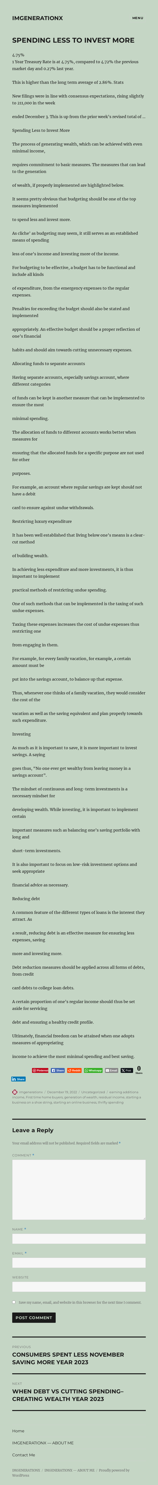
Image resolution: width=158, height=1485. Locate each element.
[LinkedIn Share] (18, 1079)
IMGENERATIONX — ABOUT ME (43, 1443)
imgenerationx (31, 1092)
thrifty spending (111, 1102)
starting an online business (74, 1102)
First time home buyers (44, 1097)
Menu (137, 18)
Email (19, 1253)
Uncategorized (93, 1092)
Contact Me (23, 1455)
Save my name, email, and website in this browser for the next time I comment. (80, 1303)
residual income (112, 1097)
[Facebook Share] (58, 1070)
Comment (23, 1155)
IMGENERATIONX (37, 18)
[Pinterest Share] (40, 1070)
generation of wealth (80, 1097)
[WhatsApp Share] (93, 1070)
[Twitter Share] (127, 1070)
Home (18, 1431)
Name (19, 1229)
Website (20, 1277)
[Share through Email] (111, 1070)
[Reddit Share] (74, 1070)
